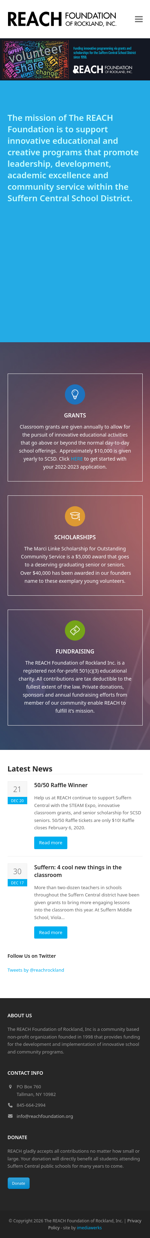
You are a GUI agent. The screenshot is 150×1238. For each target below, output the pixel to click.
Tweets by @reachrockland (36, 970)
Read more (50, 842)
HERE (77, 458)
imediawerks (89, 1228)
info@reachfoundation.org (45, 1116)
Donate (18, 1183)
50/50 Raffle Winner (61, 785)
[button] (139, 19)
